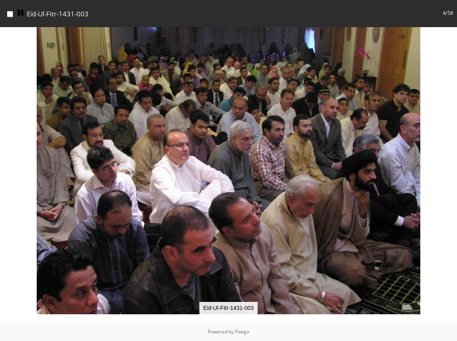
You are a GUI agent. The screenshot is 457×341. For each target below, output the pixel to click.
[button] (449, 34)
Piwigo (242, 331)
